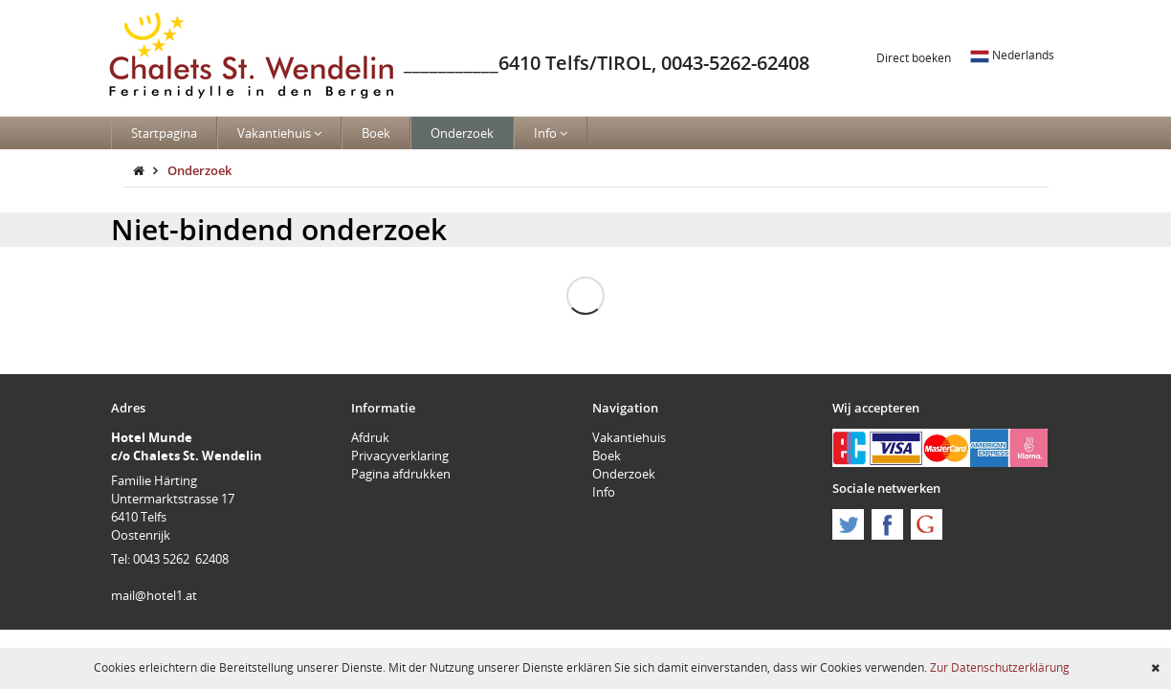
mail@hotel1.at (154, 595)
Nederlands (1012, 54)
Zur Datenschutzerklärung (1000, 667)
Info (550, 133)
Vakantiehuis (279, 133)
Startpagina (164, 133)
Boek (376, 133)
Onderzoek (462, 133)
